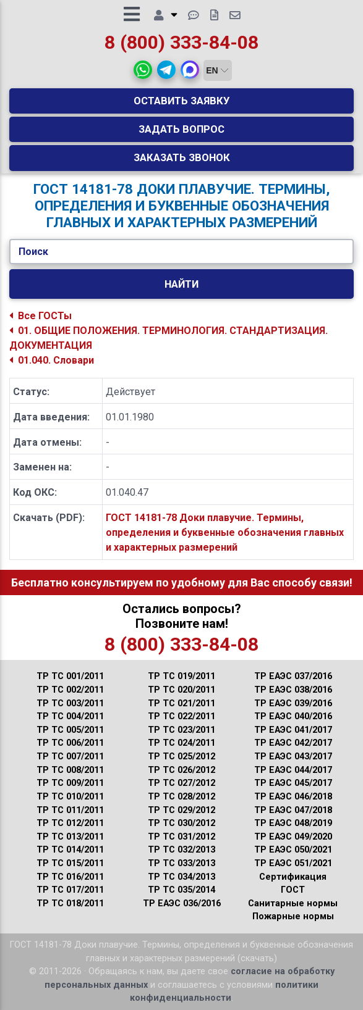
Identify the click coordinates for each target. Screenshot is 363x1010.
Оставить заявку (182, 100)
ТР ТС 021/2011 (181, 703)
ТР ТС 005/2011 (70, 730)
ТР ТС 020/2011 (181, 690)
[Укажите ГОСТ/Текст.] (181, 252)
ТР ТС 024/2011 (181, 743)
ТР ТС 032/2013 (181, 850)
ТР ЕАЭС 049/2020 (293, 837)
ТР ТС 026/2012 (181, 770)
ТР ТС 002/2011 (70, 690)
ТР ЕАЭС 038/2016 (293, 690)
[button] (143, 70)
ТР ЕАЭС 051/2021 (293, 863)
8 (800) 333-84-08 (181, 42)
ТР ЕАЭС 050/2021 (293, 850)
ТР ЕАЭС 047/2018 (293, 810)
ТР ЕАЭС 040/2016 (293, 716)
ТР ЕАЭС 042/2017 (293, 743)
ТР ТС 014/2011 (70, 850)
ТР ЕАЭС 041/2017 (293, 730)
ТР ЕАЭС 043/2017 (293, 756)
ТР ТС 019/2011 (181, 676)
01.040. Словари (51, 360)
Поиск (33, 251)
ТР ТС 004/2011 (70, 716)
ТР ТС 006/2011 (70, 743)
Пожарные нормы (293, 916)
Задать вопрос (181, 129)
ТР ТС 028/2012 (181, 796)
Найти (181, 284)
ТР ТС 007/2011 (70, 756)
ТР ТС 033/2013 (181, 863)
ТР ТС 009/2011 (70, 783)
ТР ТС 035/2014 (181, 890)
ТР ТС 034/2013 (181, 877)
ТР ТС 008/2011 (70, 770)
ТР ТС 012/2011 (70, 823)
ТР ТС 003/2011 (70, 703)
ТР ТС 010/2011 (70, 796)
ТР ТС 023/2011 (181, 730)
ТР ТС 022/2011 (181, 716)
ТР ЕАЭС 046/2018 (293, 796)
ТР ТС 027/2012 (181, 783)
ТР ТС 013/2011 (70, 837)
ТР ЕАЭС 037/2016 (293, 676)
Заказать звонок (182, 157)
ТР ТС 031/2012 (181, 837)
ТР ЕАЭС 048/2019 (293, 823)
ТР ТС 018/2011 (70, 903)
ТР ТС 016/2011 (70, 877)
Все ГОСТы (40, 316)
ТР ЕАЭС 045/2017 (293, 783)
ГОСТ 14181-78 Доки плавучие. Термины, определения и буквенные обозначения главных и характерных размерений (225, 532)
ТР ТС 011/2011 (70, 810)
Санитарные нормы (293, 903)
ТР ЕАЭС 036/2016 (182, 903)
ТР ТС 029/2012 (181, 810)
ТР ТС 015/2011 (70, 863)
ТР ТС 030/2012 (181, 823)
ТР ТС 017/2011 (70, 890)
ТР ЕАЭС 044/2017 (293, 770)
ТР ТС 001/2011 (70, 676)
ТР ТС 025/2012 (181, 756)
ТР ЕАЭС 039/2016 (293, 703)
